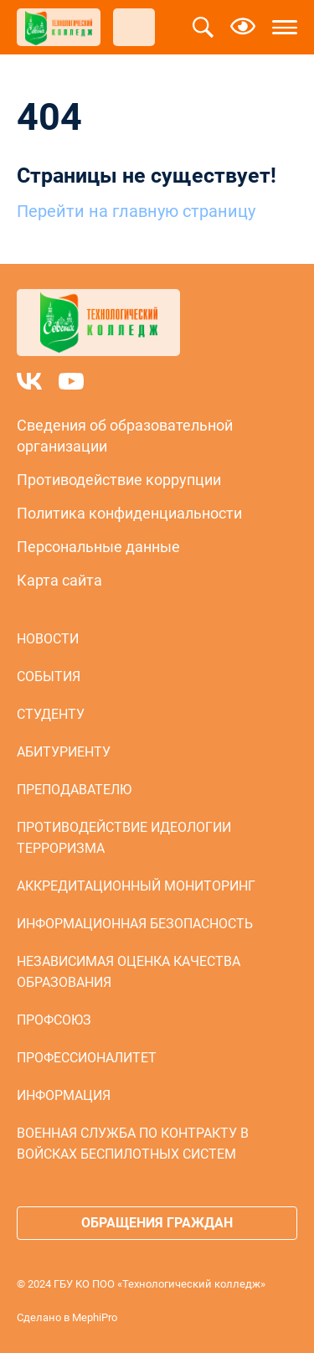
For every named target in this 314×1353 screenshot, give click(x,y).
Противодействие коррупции (119, 479)
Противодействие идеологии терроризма (124, 837)
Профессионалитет (87, 1058)
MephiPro (94, 1317)
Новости (48, 639)
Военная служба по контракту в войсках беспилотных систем (133, 1143)
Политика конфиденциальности (129, 513)
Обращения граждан (157, 1223)
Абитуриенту (64, 752)
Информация (64, 1095)
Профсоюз (54, 1020)
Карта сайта (59, 580)
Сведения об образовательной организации (125, 435)
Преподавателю (74, 790)
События (48, 676)
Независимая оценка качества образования (128, 971)
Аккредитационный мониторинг (136, 886)
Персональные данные (98, 546)
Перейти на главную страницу (136, 211)
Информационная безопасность (135, 924)
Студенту (51, 714)
